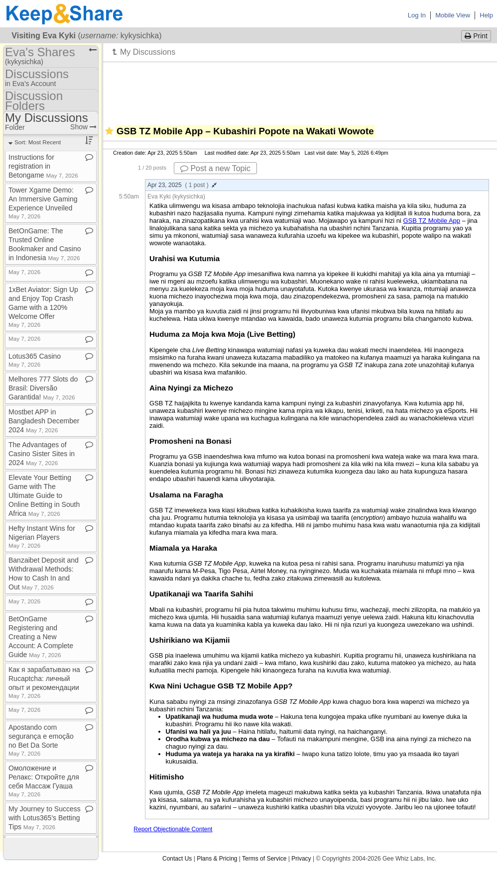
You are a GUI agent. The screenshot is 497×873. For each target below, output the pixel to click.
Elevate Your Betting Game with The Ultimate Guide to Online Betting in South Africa (44, 495)
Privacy (301, 858)
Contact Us (177, 858)
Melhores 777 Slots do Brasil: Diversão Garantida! (43, 388)
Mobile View (452, 15)
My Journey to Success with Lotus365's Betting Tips (44, 818)
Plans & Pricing (217, 858)
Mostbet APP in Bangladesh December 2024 (43, 421)
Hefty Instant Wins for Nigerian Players (41, 536)
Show (83, 127)
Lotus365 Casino (34, 360)
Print (476, 36)
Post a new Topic (215, 168)
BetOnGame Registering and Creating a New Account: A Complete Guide (40, 637)
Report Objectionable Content (172, 829)
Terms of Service (264, 858)
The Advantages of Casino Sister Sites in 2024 (41, 454)
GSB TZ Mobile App (431, 220)
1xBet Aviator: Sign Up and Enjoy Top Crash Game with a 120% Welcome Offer (43, 307)
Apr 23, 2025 (182, 185)
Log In (417, 15)
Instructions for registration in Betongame (43, 166)
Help (486, 15)
